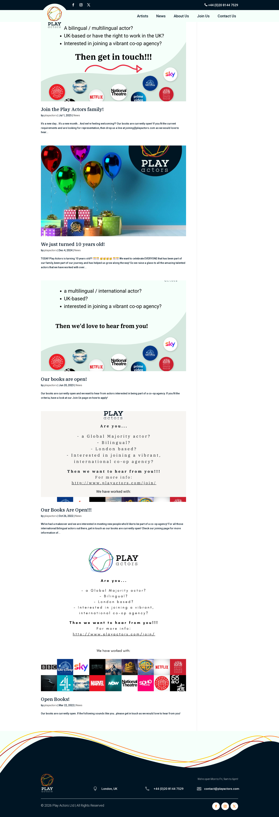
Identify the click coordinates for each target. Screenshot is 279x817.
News (161, 16)
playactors (50, 115)
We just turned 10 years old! (73, 244)
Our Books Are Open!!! (66, 510)
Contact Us (227, 16)
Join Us (203, 16)
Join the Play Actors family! (72, 109)
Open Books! (55, 699)
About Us (181, 16)
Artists (142, 16)
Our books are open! (64, 379)
